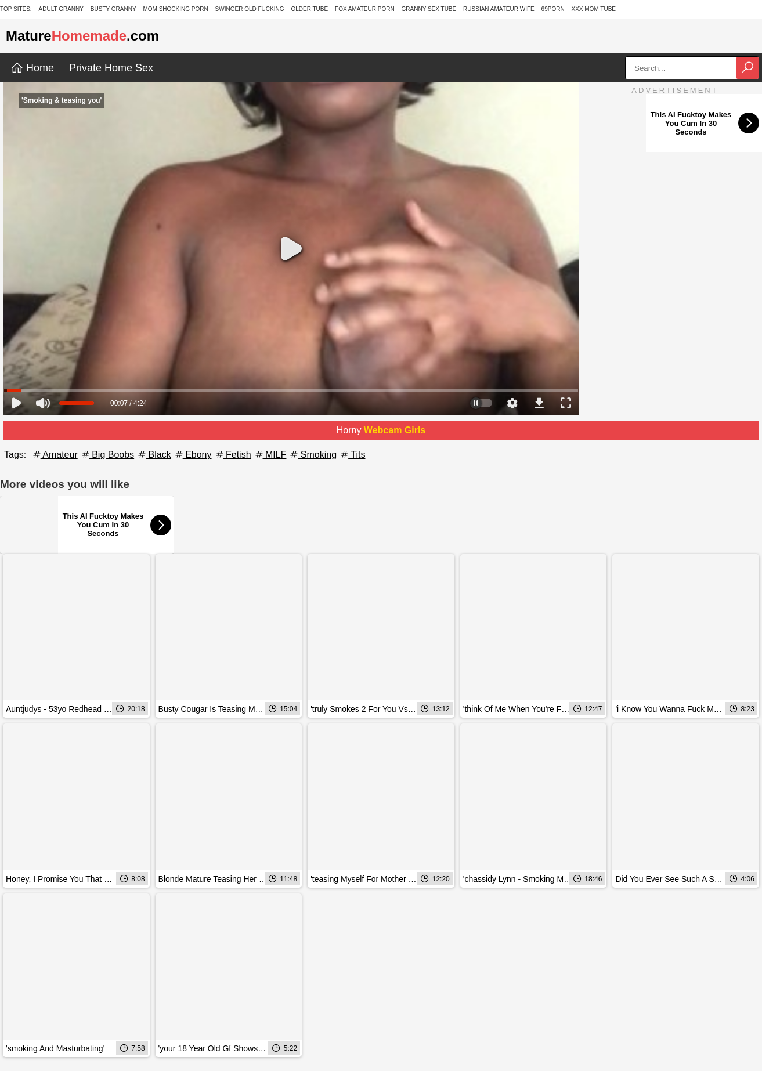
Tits (352, 454)
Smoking (312, 454)
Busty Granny (113, 9)
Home (32, 67)
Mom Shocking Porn (175, 9)
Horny (381, 430)
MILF (270, 454)
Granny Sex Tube (429, 9)
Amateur (54, 454)
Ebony (193, 454)
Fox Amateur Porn (365, 9)
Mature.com (82, 36)
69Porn (553, 9)
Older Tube (309, 9)
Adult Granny (61, 9)
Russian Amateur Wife (499, 9)
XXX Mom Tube (594, 9)
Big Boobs (107, 454)
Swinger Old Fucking (249, 9)
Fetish (232, 454)
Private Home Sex (111, 68)
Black (153, 454)
